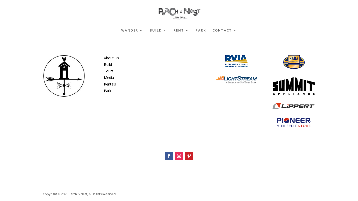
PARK (201, 30)
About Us (111, 57)
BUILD (156, 30)
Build (108, 64)
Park (107, 90)
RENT (178, 30)
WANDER (129, 30)
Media (109, 77)
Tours (108, 71)
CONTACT (222, 30)
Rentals (110, 84)
